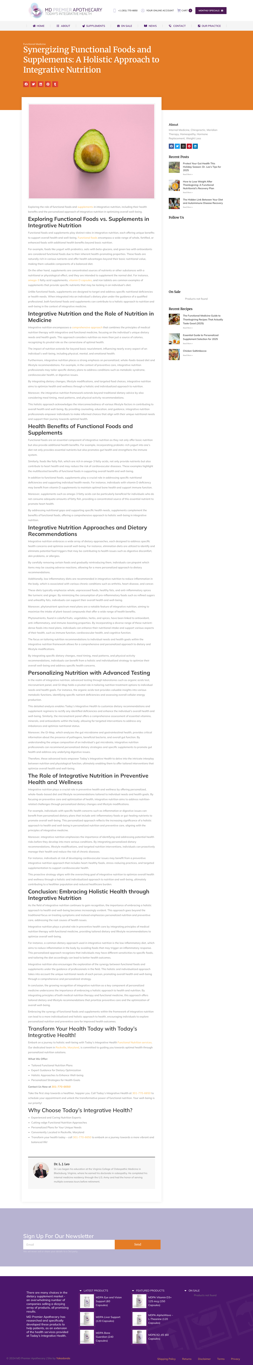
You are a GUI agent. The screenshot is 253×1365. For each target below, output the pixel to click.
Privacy (235, 1358)
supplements (85, 206)
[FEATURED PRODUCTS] (133, 1290)
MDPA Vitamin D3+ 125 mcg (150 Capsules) (160, 1301)
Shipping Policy (166, 1358)
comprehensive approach (86, 327)
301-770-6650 (141, 1093)
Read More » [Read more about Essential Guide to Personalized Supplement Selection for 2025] (188, 344)
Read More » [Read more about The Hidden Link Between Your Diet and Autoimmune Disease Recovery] (188, 207)
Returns (187, 1358)
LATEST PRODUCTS (96, 1290)
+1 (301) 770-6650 (124, 10)
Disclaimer (204, 1358)
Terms (221, 1358)
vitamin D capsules (80, 280)
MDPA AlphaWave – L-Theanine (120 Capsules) (160, 1318)
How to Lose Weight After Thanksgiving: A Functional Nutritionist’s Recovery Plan (198, 185)
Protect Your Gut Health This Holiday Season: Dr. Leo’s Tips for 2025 (202, 167)
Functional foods (87, 237)
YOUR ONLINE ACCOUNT (157, 10)
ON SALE (194, 1290)
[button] (26, 84)
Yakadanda (63, 1358)
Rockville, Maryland (67, 1047)
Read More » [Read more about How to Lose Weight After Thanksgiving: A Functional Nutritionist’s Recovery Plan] (188, 192)
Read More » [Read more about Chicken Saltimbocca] (188, 355)
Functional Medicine (34, 44)
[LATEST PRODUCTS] (80, 1290)
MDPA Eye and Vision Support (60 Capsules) (109, 1301)
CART (184, 10)
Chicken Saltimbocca (194, 350)
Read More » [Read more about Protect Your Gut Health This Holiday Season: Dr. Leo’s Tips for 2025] (188, 174)
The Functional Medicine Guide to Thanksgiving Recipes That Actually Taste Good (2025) (203, 319)
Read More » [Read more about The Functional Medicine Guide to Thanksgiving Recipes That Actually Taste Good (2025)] (188, 328)
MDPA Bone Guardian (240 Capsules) (104, 1336)
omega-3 (33, 280)
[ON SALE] (185, 1290)
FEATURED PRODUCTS (150, 1290)
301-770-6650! (61, 1086)
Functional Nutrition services (135, 1042)
